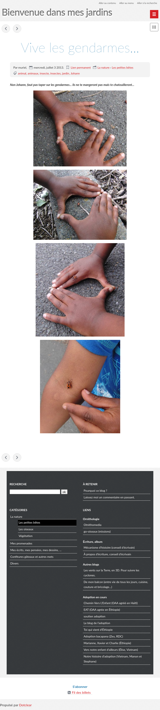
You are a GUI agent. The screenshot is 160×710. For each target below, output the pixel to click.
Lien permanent (81, 67)
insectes (55, 73)
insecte (44, 73)
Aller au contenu (105, 3)
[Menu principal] (154, 14)
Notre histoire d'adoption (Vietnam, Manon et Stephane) (113, 659)
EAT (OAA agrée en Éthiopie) (102, 610)
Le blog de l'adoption (97, 623)
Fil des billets (81, 693)
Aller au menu (125, 3)
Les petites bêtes (122, 67)
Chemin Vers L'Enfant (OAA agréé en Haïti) (111, 603)
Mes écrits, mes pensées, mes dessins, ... (35, 550)
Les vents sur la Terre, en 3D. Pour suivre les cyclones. (111, 573)
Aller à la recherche (146, 3)
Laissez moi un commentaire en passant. (109, 498)
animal (22, 73)
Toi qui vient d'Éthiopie (98, 630)
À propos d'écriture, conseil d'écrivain (107, 555)
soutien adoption (94, 617)
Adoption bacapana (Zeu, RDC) (103, 637)
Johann (75, 73)
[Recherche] (35, 492)
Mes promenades (21, 544)
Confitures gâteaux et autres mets (32, 557)
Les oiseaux (26, 530)
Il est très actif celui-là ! (6, 29)
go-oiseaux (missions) (97, 532)
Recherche (18, 484)
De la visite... (17, 29)
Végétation (26, 536)
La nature (103, 67)
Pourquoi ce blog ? (95, 491)
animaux (33, 73)
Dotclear (25, 706)
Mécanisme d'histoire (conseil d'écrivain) (109, 548)
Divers (14, 564)
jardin (65, 73)
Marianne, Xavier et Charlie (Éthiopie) (107, 643)
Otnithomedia (92, 525)
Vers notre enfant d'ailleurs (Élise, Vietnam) (111, 650)
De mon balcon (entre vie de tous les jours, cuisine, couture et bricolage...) (116, 585)
